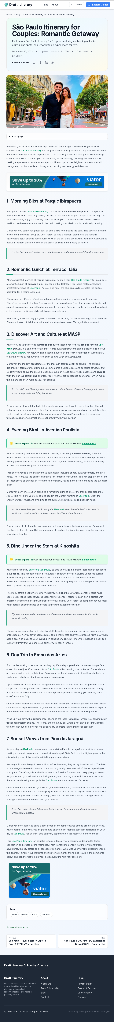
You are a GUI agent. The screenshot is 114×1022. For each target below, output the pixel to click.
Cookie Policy (85, 992)
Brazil (34, 914)
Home (9, 14)
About (54, 4)
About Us (46, 983)
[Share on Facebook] (40, 62)
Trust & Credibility (50, 988)
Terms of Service (87, 988)
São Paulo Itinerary (31, 150)
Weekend (59, 509)
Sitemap (82, 997)
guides (24, 914)
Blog (45, 4)
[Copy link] (52, 62)
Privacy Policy (85, 983)
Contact (45, 997)
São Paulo (35, 288)
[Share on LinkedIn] (46, 62)
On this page (17, 136)
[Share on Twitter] (34, 62)
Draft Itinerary (18, 5)
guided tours (89, 443)
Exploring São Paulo (39, 569)
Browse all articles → (17, 927)
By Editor (17, 55)
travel (14, 914)
